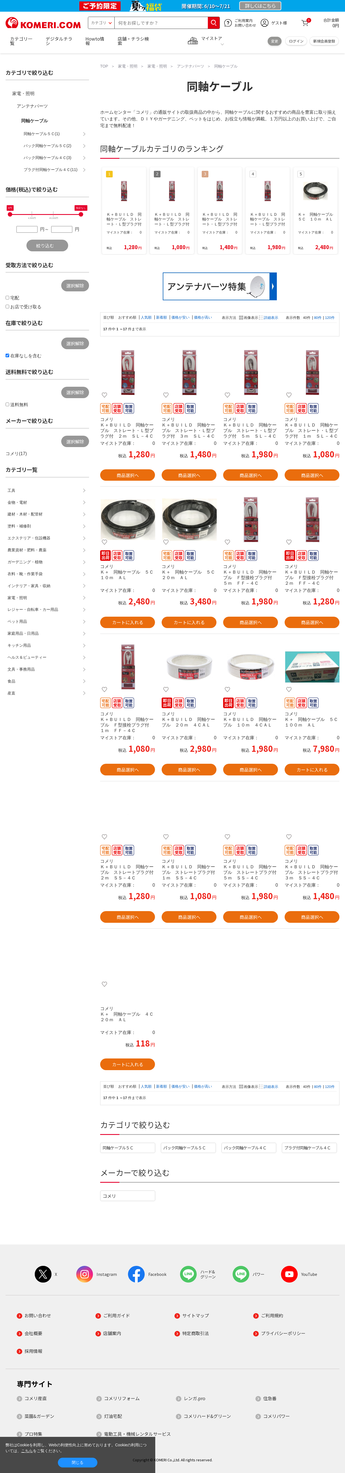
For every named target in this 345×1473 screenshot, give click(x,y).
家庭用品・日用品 (23, 633)
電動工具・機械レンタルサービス (137, 1434)
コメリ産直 (35, 1398)
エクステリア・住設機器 (29, 538)
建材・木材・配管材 (25, 514)
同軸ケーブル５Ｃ (118, 1147)
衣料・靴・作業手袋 (25, 574)
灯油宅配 (113, 1416)
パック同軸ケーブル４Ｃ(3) (48, 157)
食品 (11, 681)
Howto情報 (94, 40)
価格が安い (181, 317)
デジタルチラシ (59, 40)
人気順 (147, 317)
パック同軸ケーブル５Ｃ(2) (48, 145)
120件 (329, 318)
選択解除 (75, 285)
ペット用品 (17, 621)
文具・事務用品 (21, 669)
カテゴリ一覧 (21, 40)
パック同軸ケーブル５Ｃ (184, 1147)
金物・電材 (17, 502)
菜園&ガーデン (39, 1416)
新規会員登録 (324, 41)
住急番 (270, 1398)
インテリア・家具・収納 (29, 586)
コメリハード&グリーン (207, 1416)
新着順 (162, 317)
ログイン (296, 41)
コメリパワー (276, 1416)
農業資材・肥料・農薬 (27, 550)
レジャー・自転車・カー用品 (33, 609)
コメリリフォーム (122, 1398)
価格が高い (203, 317)
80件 (318, 318)
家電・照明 (23, 93)
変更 (274, 41)
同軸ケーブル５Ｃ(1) (42, 134)
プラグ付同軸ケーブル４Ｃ (307, 1147)
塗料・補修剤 (19, 526)
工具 (11, 490)
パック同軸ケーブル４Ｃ (245, 1147)
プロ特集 (33, 1434)
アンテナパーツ (32, 106)
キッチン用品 (19, 645)
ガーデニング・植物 (25, 562)
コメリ (109, 1195)
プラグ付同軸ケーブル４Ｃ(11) (51, 169)
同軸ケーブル (34, 120)
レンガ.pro (194, 1398)
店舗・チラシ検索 (133, 40)
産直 (11, 693)
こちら (27, 1451)
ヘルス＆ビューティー (27, 657)
